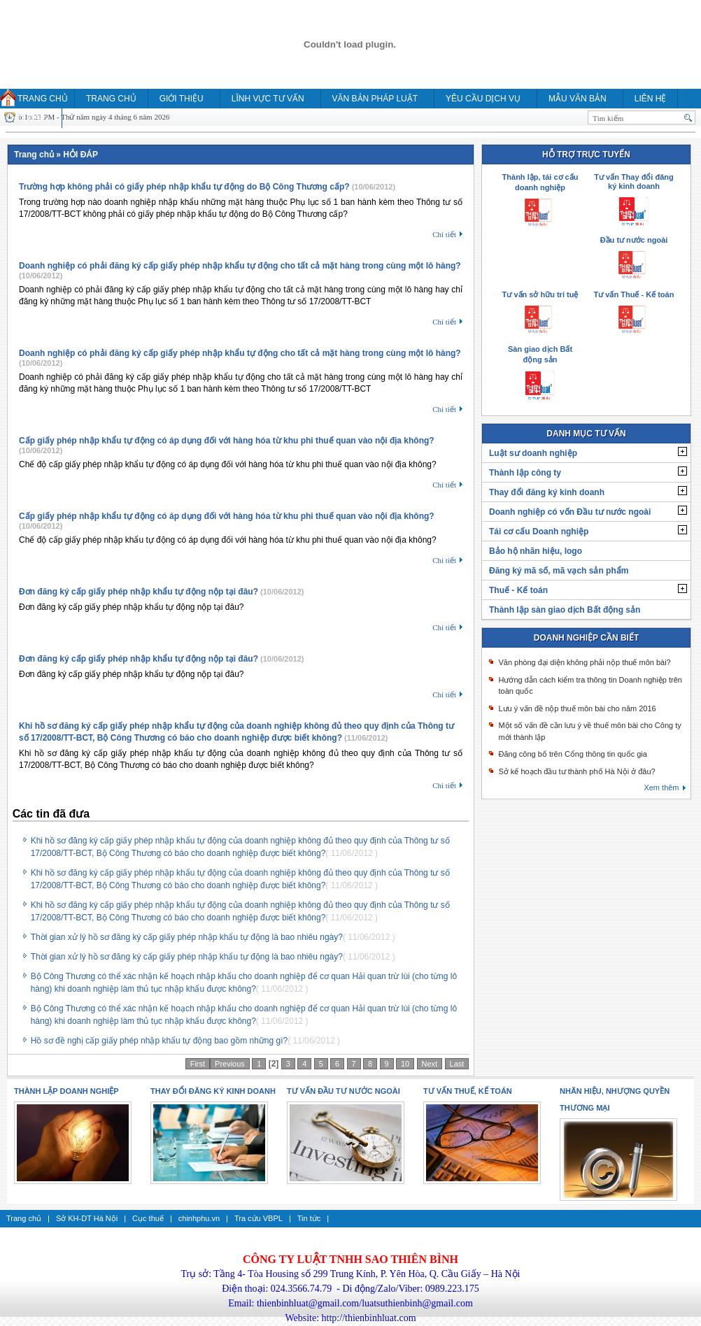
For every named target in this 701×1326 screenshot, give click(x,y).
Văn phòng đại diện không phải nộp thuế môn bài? (584, 662)
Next (430, 1064)
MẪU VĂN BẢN (577, 99)
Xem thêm (661, 787)
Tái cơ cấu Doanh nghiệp (538, 531)
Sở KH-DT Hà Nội (87, 1218)
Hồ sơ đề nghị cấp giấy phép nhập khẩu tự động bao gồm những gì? (159, 1041)
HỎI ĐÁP (28, 118)
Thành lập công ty (525, 473)
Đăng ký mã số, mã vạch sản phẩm (558, 571)
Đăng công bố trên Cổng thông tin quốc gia (572, 754)
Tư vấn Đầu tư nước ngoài (343, 1091)
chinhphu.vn (199, 1218)
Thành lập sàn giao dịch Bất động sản (564, 610)
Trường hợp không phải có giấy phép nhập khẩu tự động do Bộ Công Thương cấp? (184, 187)
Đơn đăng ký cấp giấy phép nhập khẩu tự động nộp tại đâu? (138, 592)
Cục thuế (148, 1218)
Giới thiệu (182, 99)
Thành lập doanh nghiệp (66, 1091)
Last (457, 1064)
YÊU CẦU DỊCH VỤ (483, 99)
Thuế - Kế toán (518, 590)
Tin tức (309, 1218)
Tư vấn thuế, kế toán (467, 1091)
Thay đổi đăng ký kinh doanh (546, 492)
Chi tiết (444, 234)
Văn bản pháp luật (375, 99)
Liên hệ (651, 99)
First (197, 1064)
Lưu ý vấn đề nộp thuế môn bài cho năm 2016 (577, 708)
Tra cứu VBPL (258, 1218)
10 (405, 1064)
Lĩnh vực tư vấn (268, 99)
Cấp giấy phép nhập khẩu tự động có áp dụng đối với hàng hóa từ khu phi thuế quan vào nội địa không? (226, 440)
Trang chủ (42, 99)
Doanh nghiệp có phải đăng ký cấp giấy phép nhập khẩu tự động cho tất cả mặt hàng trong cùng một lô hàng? (240, 266)
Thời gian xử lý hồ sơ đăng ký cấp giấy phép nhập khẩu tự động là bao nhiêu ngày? (187, 937)
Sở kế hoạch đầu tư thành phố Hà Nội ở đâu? (576, 771)
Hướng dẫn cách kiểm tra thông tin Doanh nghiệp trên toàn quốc (590, 686)
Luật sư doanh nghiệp (533, 453)
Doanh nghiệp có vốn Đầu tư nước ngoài (570, 512)
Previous (230, 1064)
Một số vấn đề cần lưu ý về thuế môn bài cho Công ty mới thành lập (589, 731)
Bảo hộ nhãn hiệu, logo (535, 551)
